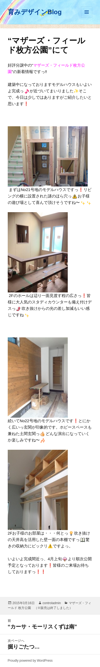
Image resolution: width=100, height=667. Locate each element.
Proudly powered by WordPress (30, 660)
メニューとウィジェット (86, 12)
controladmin (52, 603)
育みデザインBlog (35, 12)
